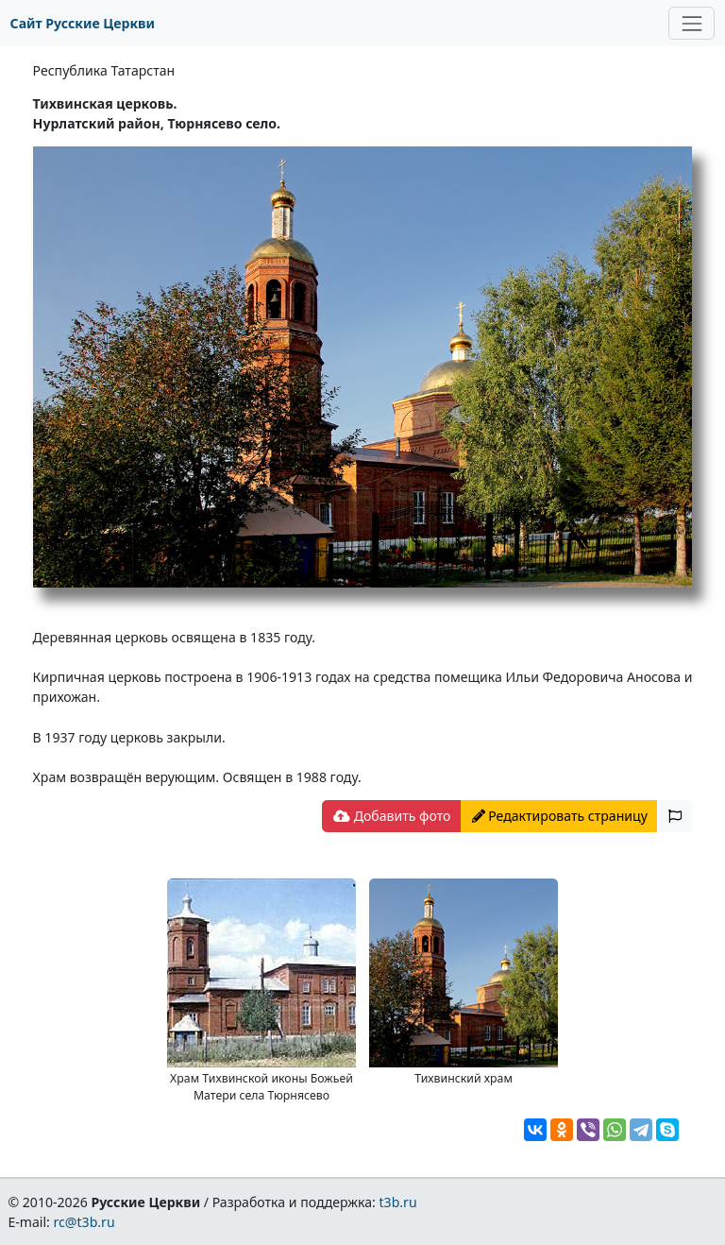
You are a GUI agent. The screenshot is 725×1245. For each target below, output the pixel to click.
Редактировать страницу (560, 816)
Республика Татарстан (104, 70)
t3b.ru (398, 1202)
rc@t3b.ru (84, 1222)
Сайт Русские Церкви (82, 23)
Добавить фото (391, 816)
